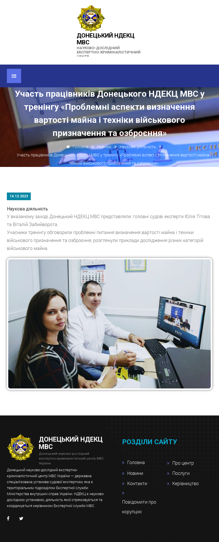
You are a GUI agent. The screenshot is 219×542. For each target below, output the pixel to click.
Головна (76, 146)
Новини (104, 146)
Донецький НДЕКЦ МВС (109, 45)
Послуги (181, 473)
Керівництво (185, 483)
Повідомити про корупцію (139, 506)
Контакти (137, 483)
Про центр (183, 463)
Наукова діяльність (138, 146)
